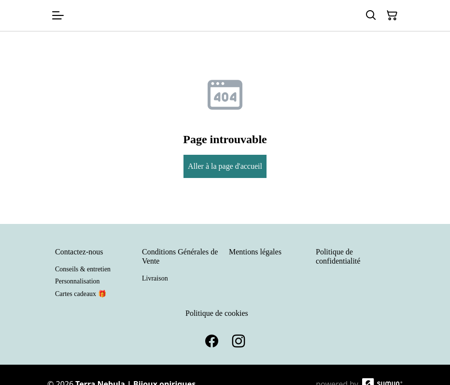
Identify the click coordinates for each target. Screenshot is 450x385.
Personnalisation (77, 281)
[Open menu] (58, 15)
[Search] (370, 15)
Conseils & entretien (83, 269)
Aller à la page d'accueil (225, 166)
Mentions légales (255, 252)
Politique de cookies (216, 313)
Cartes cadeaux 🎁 (80, 293)
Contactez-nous (79, 252)
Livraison (155, 278)
